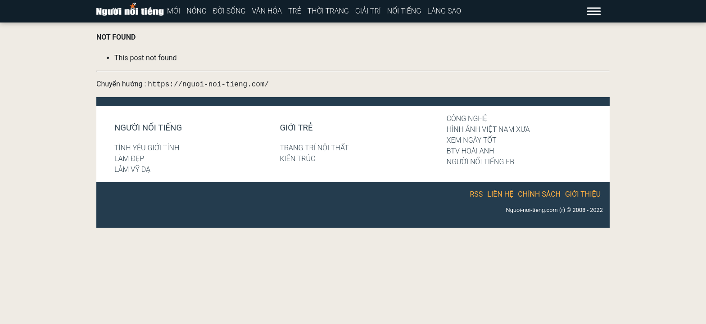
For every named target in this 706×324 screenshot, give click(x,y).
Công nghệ (467, 118)
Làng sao (444, 11)
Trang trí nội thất (314, 148)
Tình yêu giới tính (146, 148)
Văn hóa (267, 11)
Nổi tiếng (404, 11)
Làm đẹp (129, 158)
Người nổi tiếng (148, 128)
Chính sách (539, 194)
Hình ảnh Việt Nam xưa (488, 129)
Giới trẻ (296, 128)
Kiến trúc (297, 158)
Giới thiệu (583, 194)
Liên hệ (500, 194)
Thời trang (328, 11)
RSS (476, 194)
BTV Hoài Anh (470, 151)
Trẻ (294, 11)
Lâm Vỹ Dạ (132, 169)
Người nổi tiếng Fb (481, 162)
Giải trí (368, 11)
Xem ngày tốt (472, 140)
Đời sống (229, 11)
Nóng (196, 11)
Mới (173, 11)
